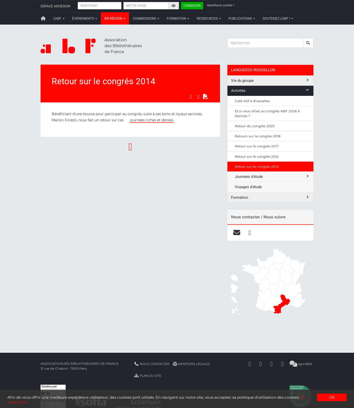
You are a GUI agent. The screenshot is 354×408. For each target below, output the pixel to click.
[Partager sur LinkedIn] (198, 97)
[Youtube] (272, 364)
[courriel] (236, 232)
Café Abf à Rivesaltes (252, 101)
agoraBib (301, 364)
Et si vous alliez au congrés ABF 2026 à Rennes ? (267, 113)
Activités (270, 90)
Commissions (146, 18)
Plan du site (147, 376)
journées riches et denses (151, 120)
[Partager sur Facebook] (191, 97)
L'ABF (59, 18)
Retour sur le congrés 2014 (257, 167)
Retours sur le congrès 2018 (257, 136)
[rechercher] (308, 43)
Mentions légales (191, 364)
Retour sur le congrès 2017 (257, 146)
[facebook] (249, 232)
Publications (241, 18)
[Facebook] (250, 364)
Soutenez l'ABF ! (278, 18)
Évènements (84, 18)
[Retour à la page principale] (43, 18)
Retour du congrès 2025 (255, 126)
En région (114, 18)
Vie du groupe (270, 80)
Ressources (209, 18)
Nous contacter (151, 364)
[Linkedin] (261, 364)
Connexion (192, 5)
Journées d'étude (272, 176)
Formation (178, 18)
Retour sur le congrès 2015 (257, 156)
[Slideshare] (282, 364)
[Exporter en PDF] (206, 97)
